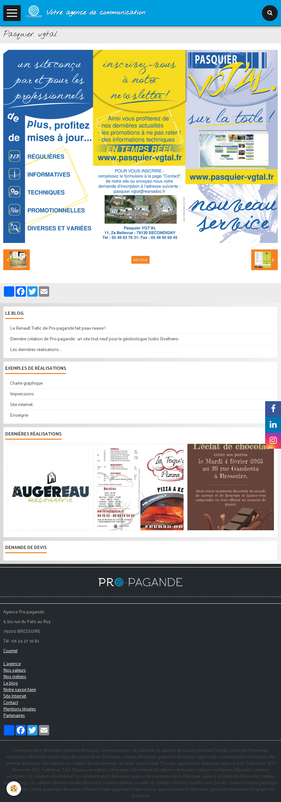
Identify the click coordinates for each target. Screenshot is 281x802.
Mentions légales (19, 709)
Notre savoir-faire (19, 689)
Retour (140, 259)
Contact (10, 702)
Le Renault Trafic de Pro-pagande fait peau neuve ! (58, 328)
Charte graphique (26, 383)
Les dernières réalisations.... (36, 349)
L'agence (12, 663)
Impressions (22, 394)
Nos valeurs (14, 670)
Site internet (21, 404)
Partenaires (14, 715)
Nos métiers (14, 676)
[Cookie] (13, 788)
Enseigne (19, 415)
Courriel (10, 650)
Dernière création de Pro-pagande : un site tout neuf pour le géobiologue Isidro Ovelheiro (94, 339)
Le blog (10, 683)
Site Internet (14, 696)
